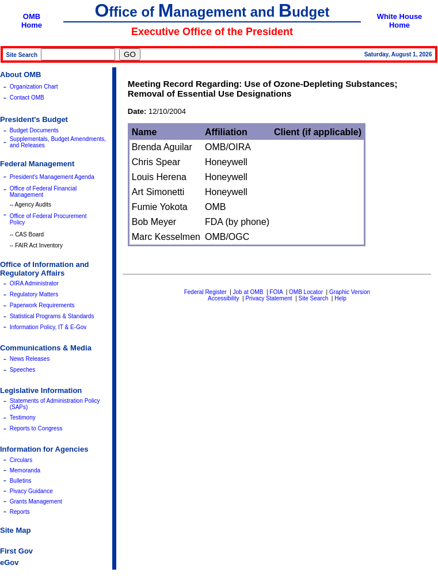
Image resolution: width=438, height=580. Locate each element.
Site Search (314, 298)
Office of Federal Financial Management (43, 191)
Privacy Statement (268, 298)
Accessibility (223, 298)
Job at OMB (248, 292)
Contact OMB (27, 97)
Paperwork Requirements (42, 305)
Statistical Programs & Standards (52, 316)
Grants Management (36, 501)
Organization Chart (34, 86)
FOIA (276, 292)
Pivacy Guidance (31, 491)
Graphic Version (349, 292)
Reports (20, 512)
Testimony (23, 417)
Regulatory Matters (34, 294)
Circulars (21, 460)
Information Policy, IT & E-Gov (48, 327)
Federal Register (205, 292)
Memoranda (25, 470)
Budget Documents (34, 130)
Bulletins (21, 481)
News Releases (29, 359)
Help (340, 298)
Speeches (22, 370)
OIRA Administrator (34, 283)
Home (31, 25)
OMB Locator (306, 292)
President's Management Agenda (52, 177)
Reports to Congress (36, 428)
